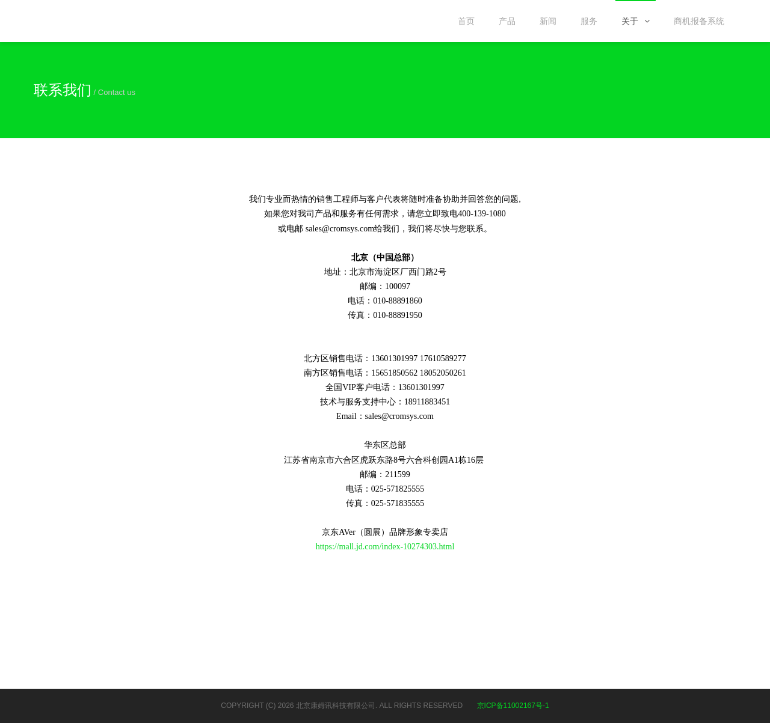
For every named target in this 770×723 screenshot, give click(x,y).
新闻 (548, 21)
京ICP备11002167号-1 (513, 705)
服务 (589, 21)
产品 (507, 21)
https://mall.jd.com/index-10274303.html (385, 546)
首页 (466, 21)
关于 (635, 21)
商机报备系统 (699, 21)
